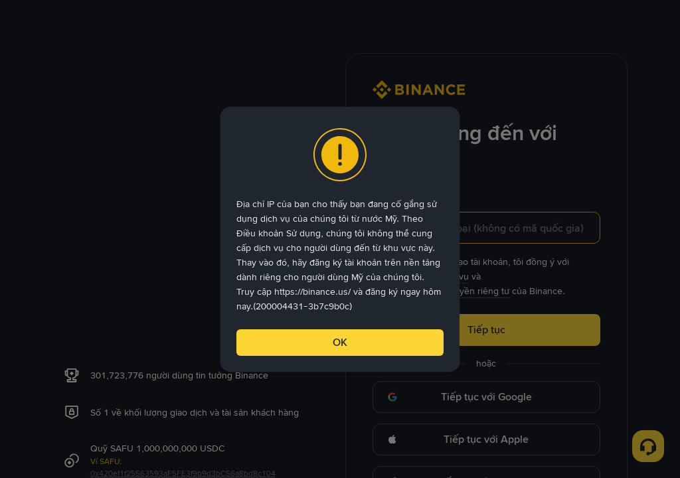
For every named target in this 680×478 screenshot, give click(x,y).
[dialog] (340, 239)
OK (340, 342)
